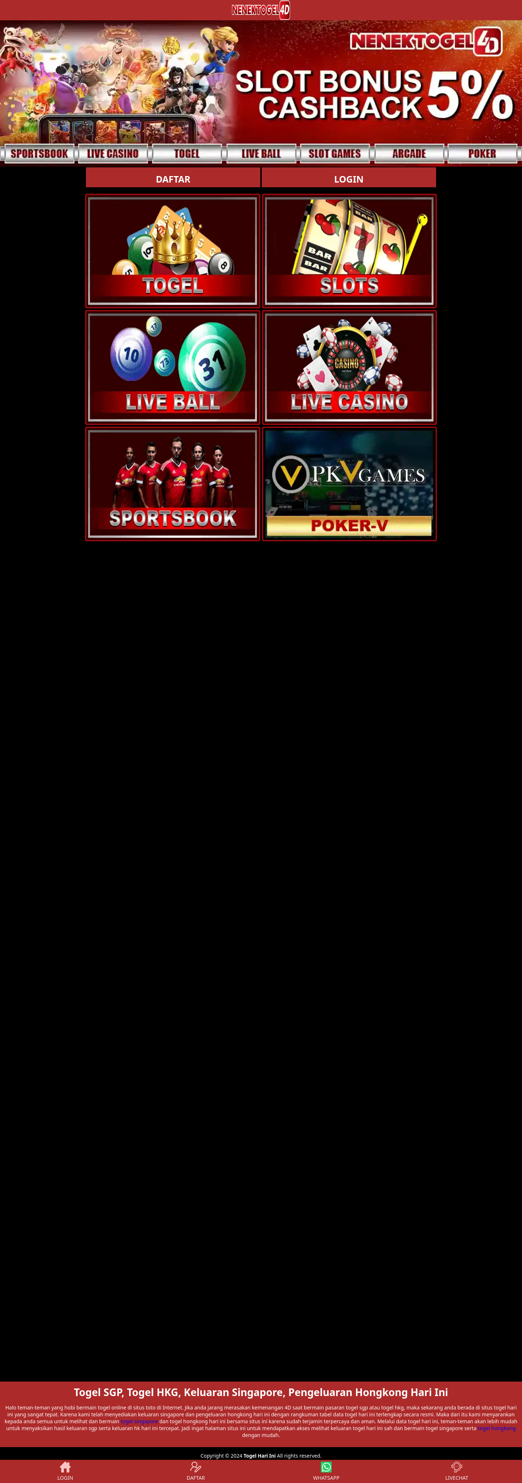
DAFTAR (173, 179)
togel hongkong (497, 1428)
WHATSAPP (326, 1471)
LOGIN (349, 179)
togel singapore (139, 1421)
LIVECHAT (456, 1471)
